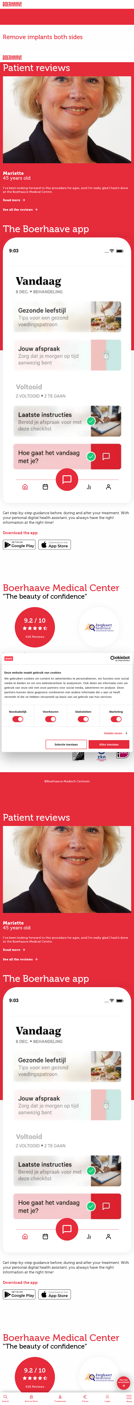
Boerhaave (12, 4)
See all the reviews (18, 210)
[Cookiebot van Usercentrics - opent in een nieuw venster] (113, 658)
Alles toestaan (109, 744)
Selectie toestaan (66, 744)
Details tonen (113, 733)
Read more (11, 200)
